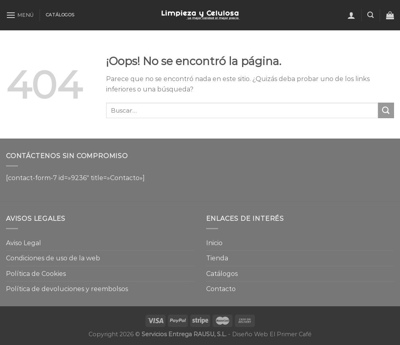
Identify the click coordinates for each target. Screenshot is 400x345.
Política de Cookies (36, 274)
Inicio (214, 243)
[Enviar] (386, 110)
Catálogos (222, 274)
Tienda (217, 258)
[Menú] (20, 15)
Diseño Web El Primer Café (271, 334)
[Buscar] (370, 15)
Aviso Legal (23, 243)
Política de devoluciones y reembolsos (67, 289)
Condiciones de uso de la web (53, 258)
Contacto (221, 289)
